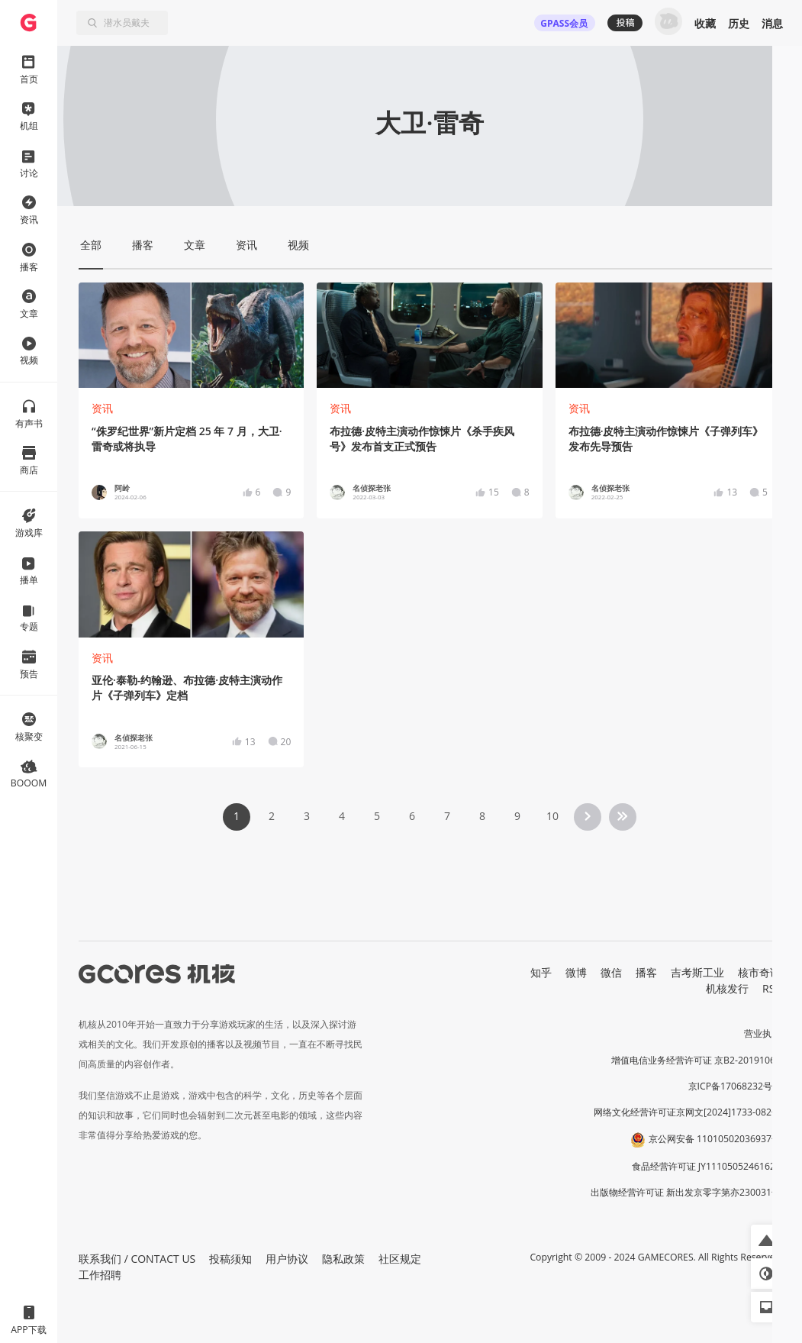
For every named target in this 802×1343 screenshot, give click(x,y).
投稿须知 (230, 1258)
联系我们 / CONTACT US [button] (137, 1258)
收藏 (705, 23)
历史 (738, 23)
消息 (772, 23)
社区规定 (399, 1258)
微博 (576, 972)
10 (552, 816)
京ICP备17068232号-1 (734, 1086)
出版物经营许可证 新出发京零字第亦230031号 (686, 1192)
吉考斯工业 (697, 972)
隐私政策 (343, 1258)
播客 (646, 972)
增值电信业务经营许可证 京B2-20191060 (696, 1060)
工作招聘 (100, 1274)
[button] (766, 1240)
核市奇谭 (759, 972)
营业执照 (762, 1033)
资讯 (102, 408)
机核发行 (727, 988)
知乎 (541, 972)
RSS (771, 988)
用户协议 (287, 1258)
